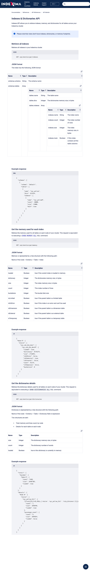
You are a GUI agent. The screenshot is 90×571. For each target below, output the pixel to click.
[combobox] (76, 4)
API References (36, 12)
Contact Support (44, 4)
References (26, 12)
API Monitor (46, 12)
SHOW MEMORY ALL (29, 236)
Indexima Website (36, 4)
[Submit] (64, 4)
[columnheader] (14, 76)
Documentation (16, 12)
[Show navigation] (85, 566)
